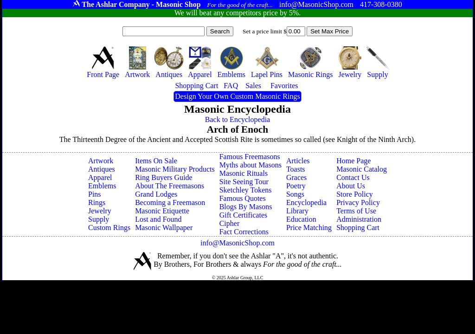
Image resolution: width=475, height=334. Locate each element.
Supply (98, 219)
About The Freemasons (169, 186)
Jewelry (99, 211)
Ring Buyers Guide (164, 177)
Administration (358, 219)
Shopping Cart (357, 227)
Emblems (102, 186)
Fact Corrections (244, 232)
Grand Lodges (156, 194)
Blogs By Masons (245, 207)
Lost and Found (158, 219)
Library (297, 211)
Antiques (101, 169)
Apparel (100, 177)
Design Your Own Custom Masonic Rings (237, 96)
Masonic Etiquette (162, 211)
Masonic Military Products (175, 169)
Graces (296, 177)
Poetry (296, 186)
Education (301, 219)
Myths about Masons (250, 165)
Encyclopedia (306, 202)
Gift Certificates (243, 215)
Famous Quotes (242, 198)
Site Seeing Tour (244, 182)
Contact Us (353, 177)
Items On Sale (156, 161)
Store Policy (354, 194)
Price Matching (309, 227)
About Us (350, 186)
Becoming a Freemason (170, 202)
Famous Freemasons (249, 157)
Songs (295, 194)
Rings (96, 202)
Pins (94, 194)
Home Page (353, 161)
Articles (298, 161)
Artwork (100, 161)
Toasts (295, 169)
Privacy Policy (358, 202)
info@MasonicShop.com (237, 243)
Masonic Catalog (361, 169)
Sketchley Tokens (245, 190)
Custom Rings (109, 227)
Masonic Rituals (243, 173)
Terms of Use (356, 211)
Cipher (229, 223)
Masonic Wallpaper (164, 227)
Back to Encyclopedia (237, 119)
